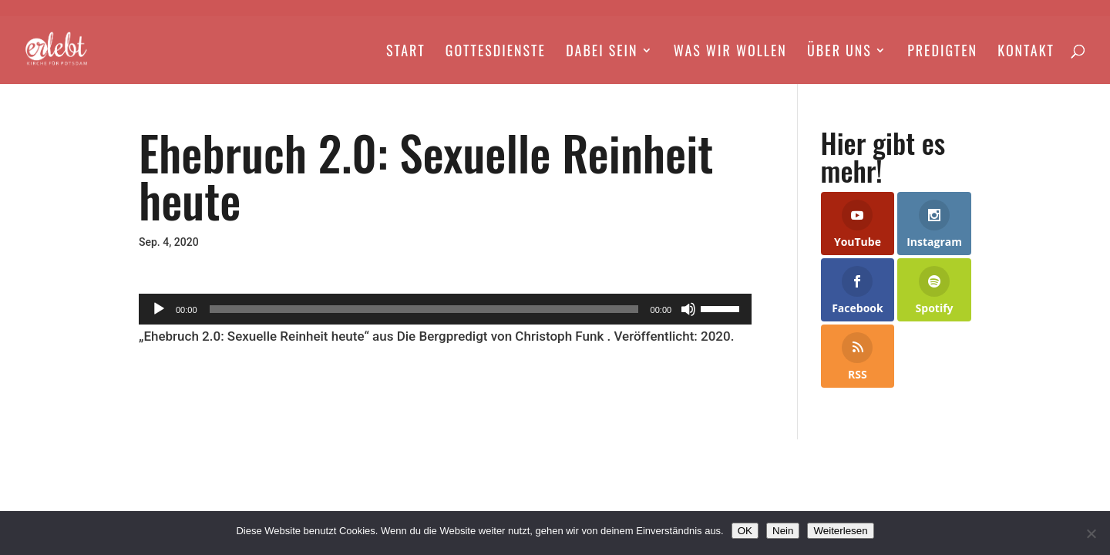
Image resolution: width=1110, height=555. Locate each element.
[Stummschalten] (688, 309)
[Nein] (1090, 533)
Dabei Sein (601, 52)
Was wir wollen (730, 52)
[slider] (424, 309)
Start (406, 52)
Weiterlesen (840, 530)
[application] (445, 309)
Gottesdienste (496, 52)
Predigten (942, 52)
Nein (782, 530)
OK (745, 530)
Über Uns (839, 52)
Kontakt (1025, 52)
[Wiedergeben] (158, 309)
